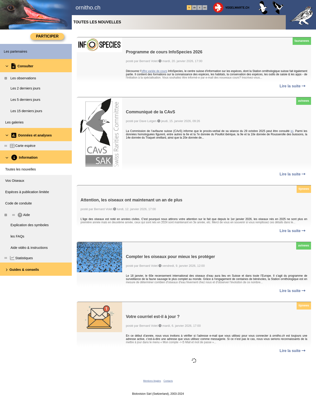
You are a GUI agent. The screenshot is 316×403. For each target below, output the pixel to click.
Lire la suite (292, 86)
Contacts (168, 381)
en (205, 7)
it (199, 7)
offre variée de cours (154, 71)
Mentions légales (152, 381)
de (194, 7)
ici (291, 131)
